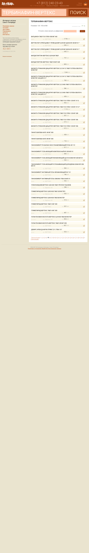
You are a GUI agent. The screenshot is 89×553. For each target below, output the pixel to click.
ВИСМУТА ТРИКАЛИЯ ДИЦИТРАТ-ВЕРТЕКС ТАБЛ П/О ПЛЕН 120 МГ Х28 (54, 113)
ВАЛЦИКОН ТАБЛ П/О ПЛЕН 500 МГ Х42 (44, 36)
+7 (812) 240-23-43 (50, 3)
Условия (5, 28)
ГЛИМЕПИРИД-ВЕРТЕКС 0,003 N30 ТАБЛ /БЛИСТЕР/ (48, 191)
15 (70, 237)
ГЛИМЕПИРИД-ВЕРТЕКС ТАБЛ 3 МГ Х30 (44, 204)
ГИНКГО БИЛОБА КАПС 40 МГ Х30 (42, 132)
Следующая (35, 239)
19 (81, 237)
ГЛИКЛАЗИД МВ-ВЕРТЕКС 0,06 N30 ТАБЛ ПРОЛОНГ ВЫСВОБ (51, 185)
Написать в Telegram (52, 6)
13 (65, 237)
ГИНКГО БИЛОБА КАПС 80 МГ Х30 (42, 139)
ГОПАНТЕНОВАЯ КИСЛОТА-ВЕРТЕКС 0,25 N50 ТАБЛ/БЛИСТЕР (51, 217)
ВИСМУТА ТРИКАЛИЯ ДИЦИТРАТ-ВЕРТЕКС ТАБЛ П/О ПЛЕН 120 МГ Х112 (55, 100)
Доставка (6, 29)
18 (78, 237)
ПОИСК (78, 12)
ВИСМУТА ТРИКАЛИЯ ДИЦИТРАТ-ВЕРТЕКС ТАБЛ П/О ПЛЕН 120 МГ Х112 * (55, 107)
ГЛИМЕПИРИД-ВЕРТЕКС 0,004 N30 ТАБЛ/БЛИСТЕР (48, 197)
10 (58, 237)
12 (63, 237)
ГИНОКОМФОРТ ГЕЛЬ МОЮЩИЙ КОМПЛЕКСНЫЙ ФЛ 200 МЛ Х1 (52, 151)
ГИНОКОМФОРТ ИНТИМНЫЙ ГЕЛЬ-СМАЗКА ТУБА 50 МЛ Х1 (50, 178)
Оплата (5, 33)
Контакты (6, 34)
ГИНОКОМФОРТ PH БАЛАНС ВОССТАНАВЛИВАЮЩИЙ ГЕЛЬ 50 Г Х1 (53, 145)
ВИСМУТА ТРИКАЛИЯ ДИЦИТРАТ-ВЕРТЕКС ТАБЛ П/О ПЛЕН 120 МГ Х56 (54, 119)
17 (76, 237)
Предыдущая (35, 237)
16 (73, 237)
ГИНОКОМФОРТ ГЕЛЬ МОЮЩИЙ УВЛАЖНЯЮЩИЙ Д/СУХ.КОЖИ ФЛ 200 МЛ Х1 (57, 158)
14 (68, 237)
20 (83, 237)
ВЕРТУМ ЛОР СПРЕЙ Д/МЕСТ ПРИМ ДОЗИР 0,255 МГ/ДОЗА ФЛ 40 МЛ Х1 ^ (55, 43)
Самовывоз (7, 31)
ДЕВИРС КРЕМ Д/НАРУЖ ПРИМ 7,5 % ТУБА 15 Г (46, 229)
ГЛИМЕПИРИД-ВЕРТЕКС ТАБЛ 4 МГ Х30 (44, 210)
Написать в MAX (64, 6)
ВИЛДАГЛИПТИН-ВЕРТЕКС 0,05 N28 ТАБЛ (45, 55)
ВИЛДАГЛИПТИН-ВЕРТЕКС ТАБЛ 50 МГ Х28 (45, 62)
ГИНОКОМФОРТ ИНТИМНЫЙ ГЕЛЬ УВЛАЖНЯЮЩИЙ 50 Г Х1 (51, 172)
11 (60, 237)
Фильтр (82, 31)
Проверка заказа (8, 26)
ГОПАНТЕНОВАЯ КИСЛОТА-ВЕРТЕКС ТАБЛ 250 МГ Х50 (49, 223)
